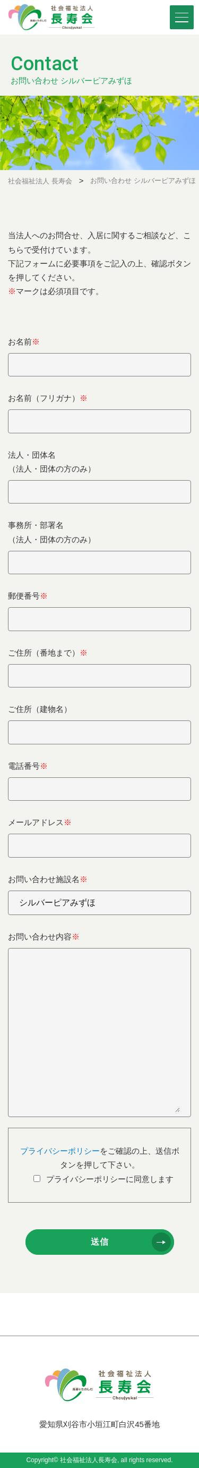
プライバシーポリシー (60, 1150)
